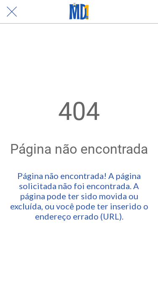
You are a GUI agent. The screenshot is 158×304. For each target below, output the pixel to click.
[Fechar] (12, 12)
